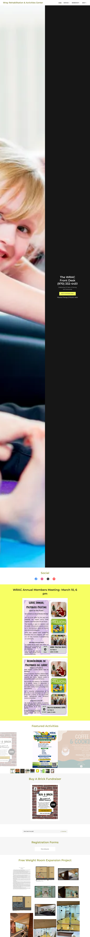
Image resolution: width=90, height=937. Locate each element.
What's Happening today (67, 293)
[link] (23, 3)
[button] (67, 3)
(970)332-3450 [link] (73, 297)
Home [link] (60, 2)
